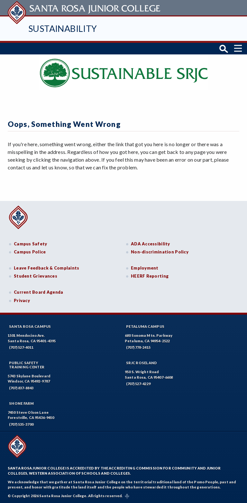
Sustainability (62, 28)
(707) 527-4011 (21, 347)
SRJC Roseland (141, 363)
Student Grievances (35, 276)
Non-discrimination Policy (159, 251)
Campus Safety (30, 243)
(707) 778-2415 (138, 347)
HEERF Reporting (150, 276)
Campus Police (30, 251)
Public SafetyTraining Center (26, 365)
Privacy (22, 300)
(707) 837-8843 (21, 388)
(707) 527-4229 (138, 384)
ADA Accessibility (150, 243)
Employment (145, 267)
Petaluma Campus (145, 326)
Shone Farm (21, 403)
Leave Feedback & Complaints (46, 267)
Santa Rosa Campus (30, 326)
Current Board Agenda (38, 292)
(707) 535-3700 (21, 424)
